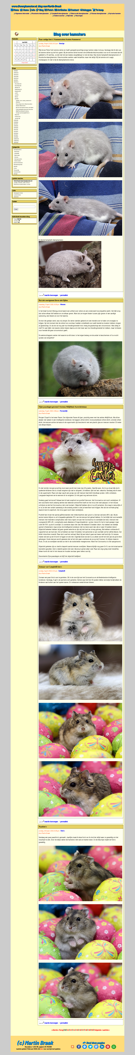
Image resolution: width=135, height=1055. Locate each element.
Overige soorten (18, 159)
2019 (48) (16, 120)
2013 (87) (16, 131)
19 (34, 53)
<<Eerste (54, 1030)
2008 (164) (16, 140)
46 (80, 1030)
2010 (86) (16, 137)
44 (74, 1030)
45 (77, 1030)
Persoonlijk (16, 170)
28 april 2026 (25, 62)
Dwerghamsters (17, 149)
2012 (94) (16, 133)
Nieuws (15, 166)
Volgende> (98, 1030)
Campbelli (16, 153)
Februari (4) (17, 116)
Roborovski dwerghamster (79, 13)
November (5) (18, 85)
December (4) (18, 83)
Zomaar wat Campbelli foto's (22, 112)
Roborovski (17, 155)
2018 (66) (16, 122)
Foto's (15, 168)
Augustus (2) (18, 91)
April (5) (16, 98)
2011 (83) (16, 135)
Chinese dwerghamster (99, 13)
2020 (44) (16, 82)
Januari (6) (17, 118)
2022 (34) (16, 78)
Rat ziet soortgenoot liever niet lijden (24, 107)
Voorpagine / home (18, 193)
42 (68, 1030)
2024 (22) (16, 74)
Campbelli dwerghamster (60, 13)
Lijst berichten (17, 195)
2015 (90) (16, 127)
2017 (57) (16, 124)
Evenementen (17, 172)
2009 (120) (16, 138)
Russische (16, 151)
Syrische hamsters (18, 162)
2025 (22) (16, 72)
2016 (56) (16, 125)
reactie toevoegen (48, 295)
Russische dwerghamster (40, 13)
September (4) (18, 89)
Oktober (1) (17, 87)
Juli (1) (16, 93)
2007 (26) (16, 142)
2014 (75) (16, 129)
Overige (15, 173)
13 (15, 53)
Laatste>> (106, 1030)
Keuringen (79, 16)
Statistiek (16, 196)
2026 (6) (16, 70)
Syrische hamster (115, 13)
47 (83, 1030)
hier (41, 1049)
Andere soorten (59, 16)
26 (34, 56)
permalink (64, 295)
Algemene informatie (22, 13)
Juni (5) (16, 95)
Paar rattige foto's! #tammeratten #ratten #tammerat (24, 104)
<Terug (61, 1030)
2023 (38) (16, 76)
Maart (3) (17, 114)
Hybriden (70, 16)
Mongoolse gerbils (18, 164)
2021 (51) (16, 80)
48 (86, 1030)
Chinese (16, 157)
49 (89, 1030)
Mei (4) (16, 96)
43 (71, 1030)
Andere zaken (17, 160)
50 (92, 1030)
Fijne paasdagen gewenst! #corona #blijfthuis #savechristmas (24, 110)
